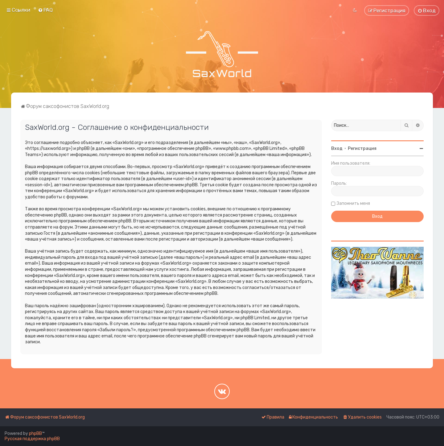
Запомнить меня (353, 203)
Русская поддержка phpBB (32, 438)
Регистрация (362, 148)
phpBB (35, 433)
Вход (337, 148)
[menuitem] (45, 9)
